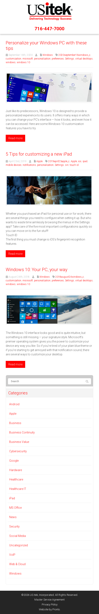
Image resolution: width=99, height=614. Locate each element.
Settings (69, 58)
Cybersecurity (18, 451)
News (13, 517)
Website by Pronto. (49, 609)
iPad (12, 498)
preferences (58, 58)
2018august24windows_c (69, 276)
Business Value (19, 441)
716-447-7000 (49, 28)
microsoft (27, 58)
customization (13, 58)
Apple (39, 161)
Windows (48, 55)
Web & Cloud (17, 564)
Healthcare (16, 479)
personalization (42, 58)
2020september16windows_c (74, 55)
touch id (74, 165)
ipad (85, 161)
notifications (29, 165)
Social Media (17, 536)
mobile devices (13, 165)
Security (14, 526)
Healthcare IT (17, 489)
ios (79, 161)
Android (14, 404)
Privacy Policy (49, 604)
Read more (15, 138)
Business (15, 423)
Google (14, 460)
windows (11, 62)
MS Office (15, 507)
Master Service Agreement (49, 599)
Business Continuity (22, 432)
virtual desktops (84, 58)
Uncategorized (18, 545)
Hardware (15, 470)
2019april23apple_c (59, 161)
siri (67, 165)
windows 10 (23, 62)
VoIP (12, 554)
